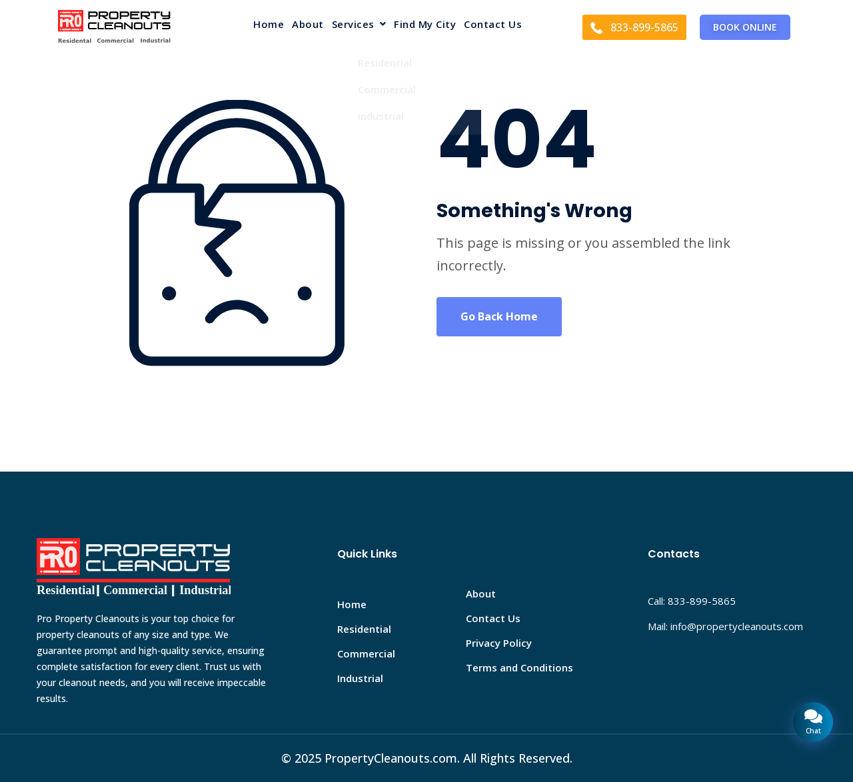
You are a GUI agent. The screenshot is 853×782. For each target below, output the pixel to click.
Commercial (366, 653)
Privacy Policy (499, 642)
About (308, 25)
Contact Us (493, 25)
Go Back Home (499, 316)
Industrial (360, 678)
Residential (364, 628)
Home (268, 25)
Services (359, 25)
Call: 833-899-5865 (692, 600)
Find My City (425, 25)
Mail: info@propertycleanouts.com (725, 626)
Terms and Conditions (519, 667)
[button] (359, 27)
